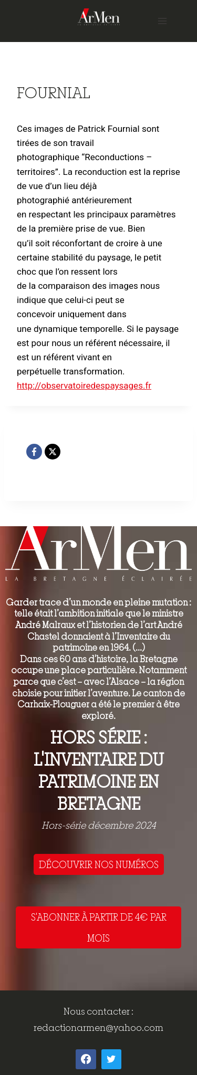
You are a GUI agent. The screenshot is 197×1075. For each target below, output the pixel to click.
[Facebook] (34, 452)
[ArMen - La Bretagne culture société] (98, 16)
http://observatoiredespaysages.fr (84, 385)
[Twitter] (111, 1059)
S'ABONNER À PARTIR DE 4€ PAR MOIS (99, 927)
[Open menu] (162, 21)
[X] (52, 452)
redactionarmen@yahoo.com (98, 1027)
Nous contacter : (98, 1011)
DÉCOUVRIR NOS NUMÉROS (99, 864)
